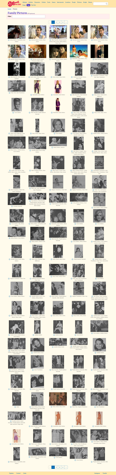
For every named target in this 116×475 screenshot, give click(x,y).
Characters (37, 2)
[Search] (99, 3)
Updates (11, 473)
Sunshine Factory (14, 4)
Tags (28, 5)
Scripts (85, 2)
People (74, 2)
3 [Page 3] (59, 22)
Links (24, 473)
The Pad (33, 5)
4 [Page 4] (62, 22)
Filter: (10, 16)
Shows (90, 2)
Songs (24, 5)
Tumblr (105, 473)
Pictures (79, 2)
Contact (18, 473)
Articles (30, 2)
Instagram (97, 473)
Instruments (60, 2)
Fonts (48, 2)
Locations (67, 2)
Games (53, 2)
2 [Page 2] (56, 22)
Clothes (44, 2)
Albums (25, 2)
